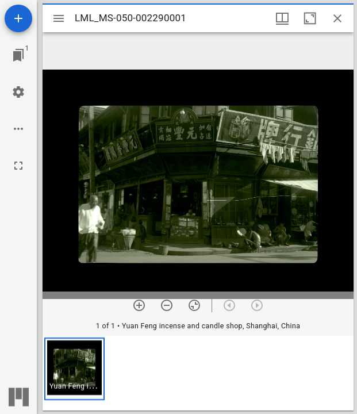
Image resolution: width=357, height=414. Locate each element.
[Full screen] (18, 165)
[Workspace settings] (18, 92)
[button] (74, 368)
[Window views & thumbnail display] (282, 18)
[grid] (198, 373)
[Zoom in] (139, 305)
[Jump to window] (18, 55)
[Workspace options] (18, 129)
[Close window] (337, 18)
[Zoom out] (167, 305)
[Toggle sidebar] (58, 18)
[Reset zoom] (194, 305)
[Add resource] (18, 18)
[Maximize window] (310, 18)
